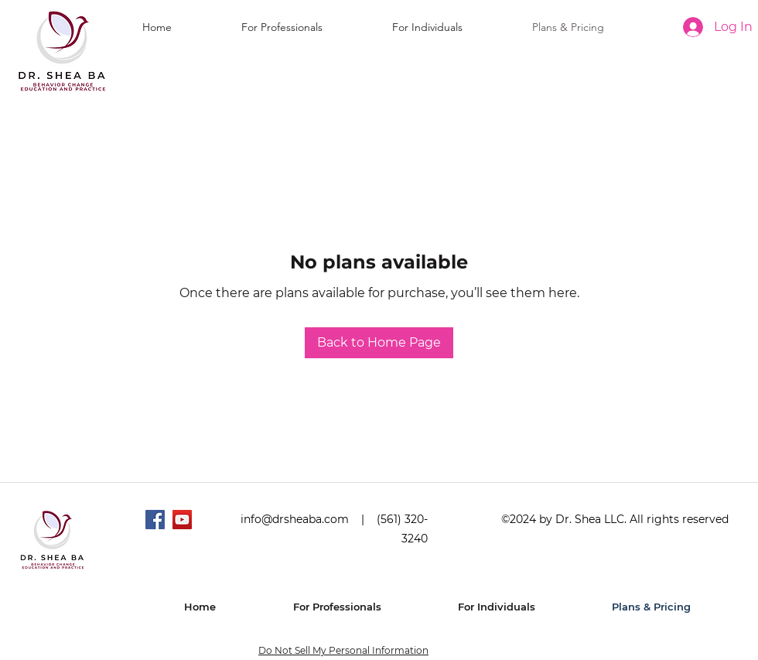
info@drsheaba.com (295, 519)
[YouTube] (182, 519)
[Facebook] (155, 519)
